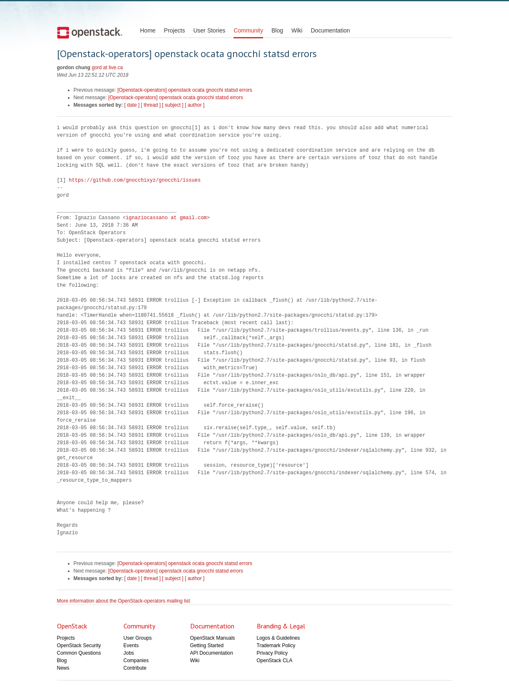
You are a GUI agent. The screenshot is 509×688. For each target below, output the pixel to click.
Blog (277, 30)
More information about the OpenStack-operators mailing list (123, 601)
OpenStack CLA (275, 660)
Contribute (135, 668)
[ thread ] (151, 105)
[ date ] (132, 105)
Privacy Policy (272, 653)
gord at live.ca (107, 67)
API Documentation (211, 653)
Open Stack (89, 32)
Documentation (330, 30)
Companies (136, 660)
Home (148, 30)
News (63, 668)
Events (131, 645)
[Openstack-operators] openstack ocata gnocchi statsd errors (184, 90)
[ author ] (194, 105)
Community (248, 30)
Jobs (129, 653)
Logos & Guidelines (278, 638)
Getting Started (207, 645)
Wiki (296, 30)
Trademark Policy (276, 645)
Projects (174, 30)
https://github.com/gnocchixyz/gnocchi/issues (135, 180)
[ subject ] (172, 105)
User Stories (209, 30)
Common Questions (79, 653)
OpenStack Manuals (212, 638)
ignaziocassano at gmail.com (166, 217)
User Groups (138, 638)
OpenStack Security (79, 645)
